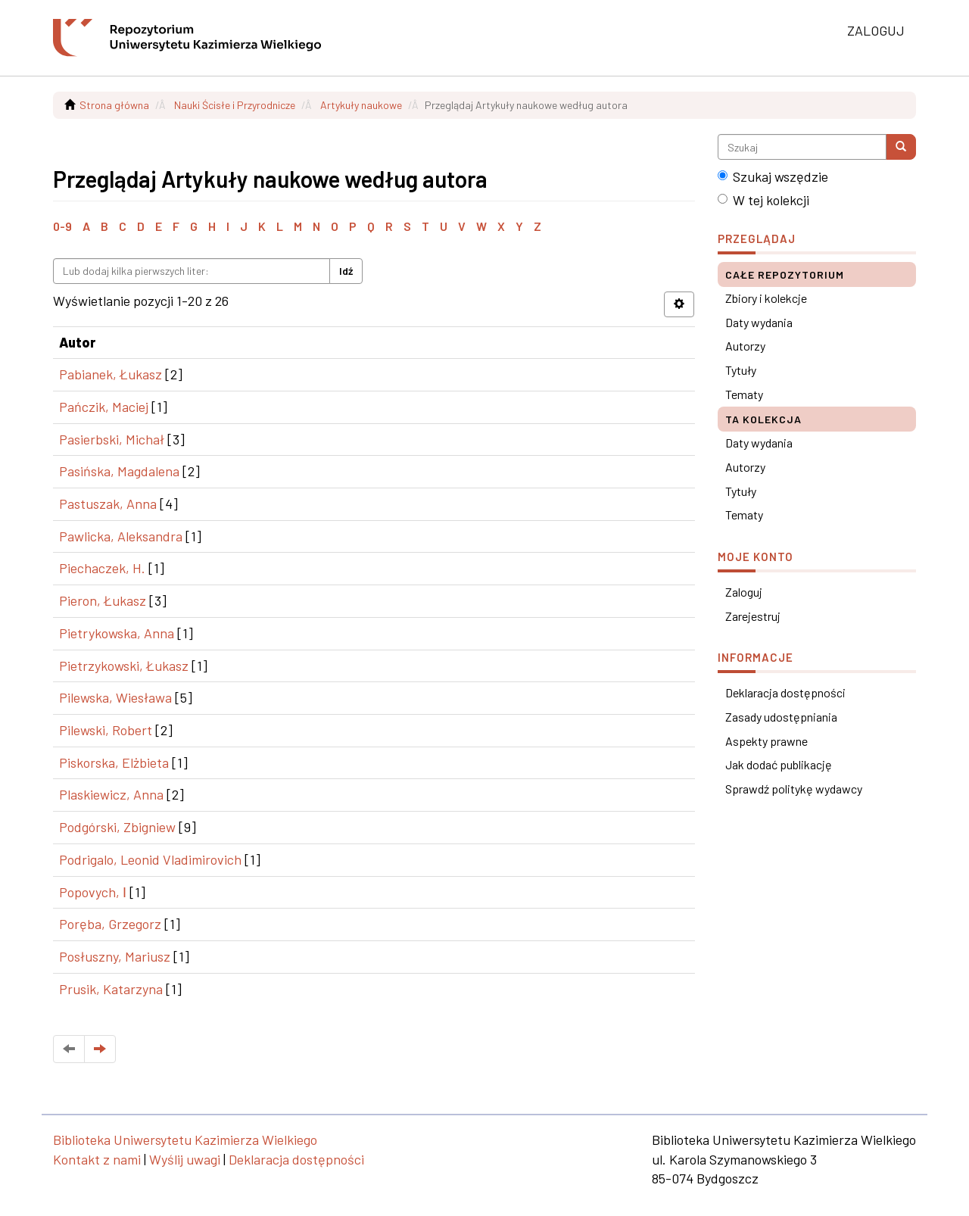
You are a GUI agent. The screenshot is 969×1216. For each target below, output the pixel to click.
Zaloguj (743, 592)
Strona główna (114, 104)
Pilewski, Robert (105, 730)
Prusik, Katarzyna (111, 989)
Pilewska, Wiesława (115, 697)
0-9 (62, 226)
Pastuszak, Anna (108, 503)
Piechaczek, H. (102, 568)
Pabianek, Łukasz (110, 374)
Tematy (744, 394)
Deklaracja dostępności (785, 692)
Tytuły (740, 370)
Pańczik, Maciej (103, 406)
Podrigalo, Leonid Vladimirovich (150, 859)
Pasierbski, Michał (111, 439)
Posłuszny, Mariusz (114, 956)
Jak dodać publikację (778, 764)
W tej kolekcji (763, 200)
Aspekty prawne (766, 741)
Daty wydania (759, 322)
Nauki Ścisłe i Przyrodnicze (234, 104)
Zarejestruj (752, 616)
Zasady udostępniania (781, 716)
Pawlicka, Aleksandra (120, 536)
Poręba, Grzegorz (110, 923)
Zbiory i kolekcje (766, 298)
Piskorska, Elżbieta (114, 762)
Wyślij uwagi (184, 1159)
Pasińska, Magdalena (119, 471)
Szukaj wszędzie (773, 176)
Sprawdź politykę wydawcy (793, 788)
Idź (346, 270)
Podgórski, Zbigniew (117, 826)
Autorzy (745, 345)
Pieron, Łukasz (102, 600)
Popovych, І (92, 892)
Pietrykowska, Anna (116, 633)
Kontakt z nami (97, 1159)
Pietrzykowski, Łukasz (124, 665)
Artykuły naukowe (361, 104)
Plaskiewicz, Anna (111, 794)
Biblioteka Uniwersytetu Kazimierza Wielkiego (185, 1139)
